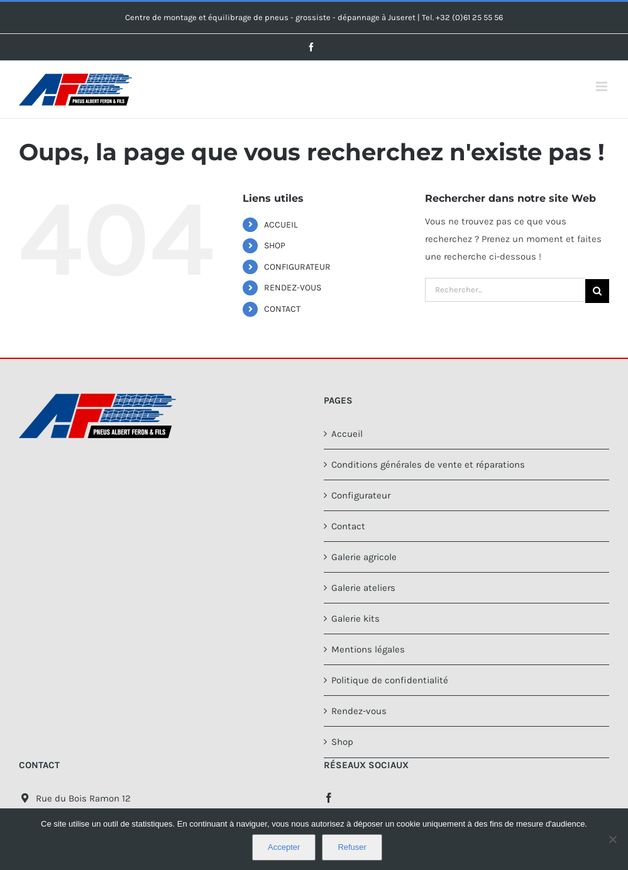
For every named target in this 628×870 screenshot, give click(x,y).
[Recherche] (597, 291)
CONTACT (282, 309)
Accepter (284, 847)
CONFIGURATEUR (297, 267)
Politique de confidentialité (389, 680)
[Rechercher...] (505, 290)
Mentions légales (368, 649)
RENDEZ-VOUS (292, 287)
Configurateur (360, 495)
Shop (342, 741)
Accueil (347, 433)
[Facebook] (329, 798)
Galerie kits (355, 618)
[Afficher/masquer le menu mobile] (602, 86)
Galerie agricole (364, 557)
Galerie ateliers (363, 587)
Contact (348, 526)
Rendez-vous (359, 711)
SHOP (274, 245)
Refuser (352, 847)
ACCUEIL (281, 224)
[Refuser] (612, 839)
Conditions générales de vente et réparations (428, 464)
